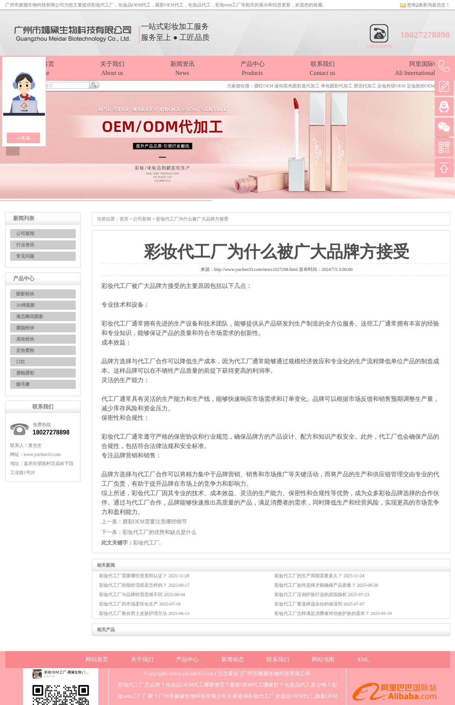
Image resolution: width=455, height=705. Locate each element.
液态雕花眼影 (29, 316)
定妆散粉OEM (421, 86)
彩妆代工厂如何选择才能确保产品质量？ (315, 585)
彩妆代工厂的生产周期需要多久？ (308, 575)
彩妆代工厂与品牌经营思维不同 (131, 594)
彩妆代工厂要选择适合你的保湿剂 (308, 604)
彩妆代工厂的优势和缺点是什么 (159, 532)
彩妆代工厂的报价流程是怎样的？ (133, 585)
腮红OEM (263, 86)
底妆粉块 (25, 339)
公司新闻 (25, 233)
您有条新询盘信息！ (425, 5)
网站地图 (323, 659)
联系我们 (278, 659)
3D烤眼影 (25, 305)
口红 (20, 361)
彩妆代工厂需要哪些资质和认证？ (133, 575)
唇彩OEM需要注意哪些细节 (155, 522)
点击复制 (228, 673)
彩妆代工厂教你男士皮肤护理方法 (133, 613)
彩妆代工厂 (102, 5)
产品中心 (187, 659)
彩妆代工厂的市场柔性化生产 (129, 604)
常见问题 (25, 256)
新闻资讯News (182, 68)
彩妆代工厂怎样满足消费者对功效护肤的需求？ (322, 613)
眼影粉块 (25, 294)
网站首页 (97, 659)
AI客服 (24, 138)
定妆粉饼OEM (391, 86)
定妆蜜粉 (25, 350)
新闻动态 (232, 659)
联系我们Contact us (323, 68)
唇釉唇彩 (25, 373)
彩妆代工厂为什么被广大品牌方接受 (192, 219)
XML (363, 659)
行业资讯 (25, 245)
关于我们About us (112, 68)
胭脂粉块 (25, 327)
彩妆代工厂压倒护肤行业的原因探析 (311, 594)
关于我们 (142, 659)
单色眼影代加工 (336, 86)
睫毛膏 (23, 384)
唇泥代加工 (365, 86)
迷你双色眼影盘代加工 (297, 86)
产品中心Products (253, 68)
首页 (124, 219)
